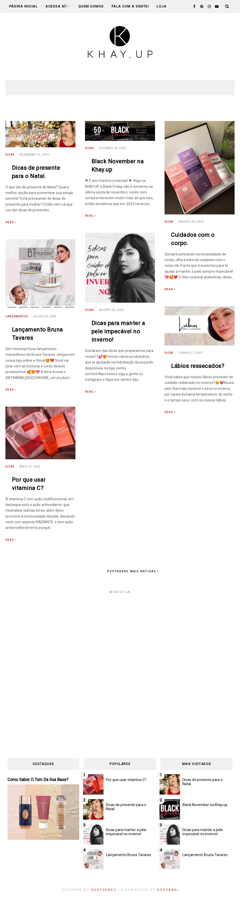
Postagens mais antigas (132, 571)
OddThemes (103, 890)
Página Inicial (23, 6)
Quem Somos (91, 6)
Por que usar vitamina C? (126, 780)
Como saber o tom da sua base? (37, 779)
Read (9, 222)
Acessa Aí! (58, 6)
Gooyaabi (168, 890)
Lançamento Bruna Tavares (128, 855)
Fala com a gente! (130, 6)
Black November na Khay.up (204, 805)
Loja (161, 6)
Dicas (9, 154)
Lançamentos (16, 316)
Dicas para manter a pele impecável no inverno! (118, 331)
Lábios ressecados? (197, 366)
